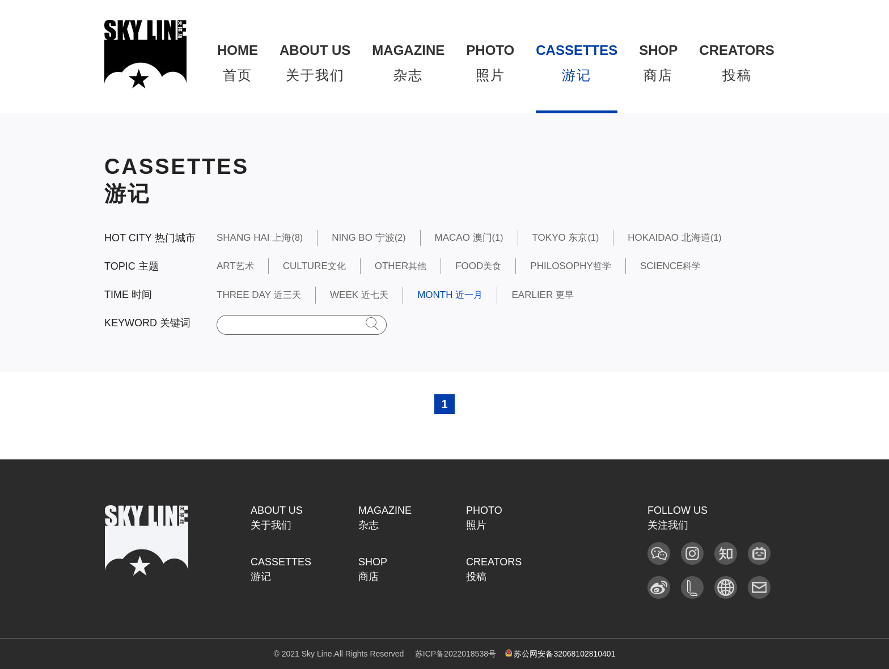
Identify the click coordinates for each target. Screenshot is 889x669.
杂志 (408, 62)
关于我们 (315, 62)
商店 (658, 62)
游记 (576, 62)
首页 (237, 62)
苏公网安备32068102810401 (560, 653)
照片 (490, 62)
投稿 (736, 62)
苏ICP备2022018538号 (455, 653)
